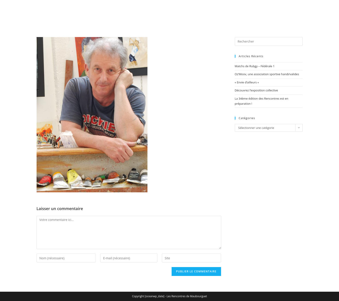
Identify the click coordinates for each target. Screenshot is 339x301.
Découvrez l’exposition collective (256, 90)
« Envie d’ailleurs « (247, 82)
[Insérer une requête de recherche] (269, 41)
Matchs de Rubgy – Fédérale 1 (255, 66)
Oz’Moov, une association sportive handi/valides (267, 74)
